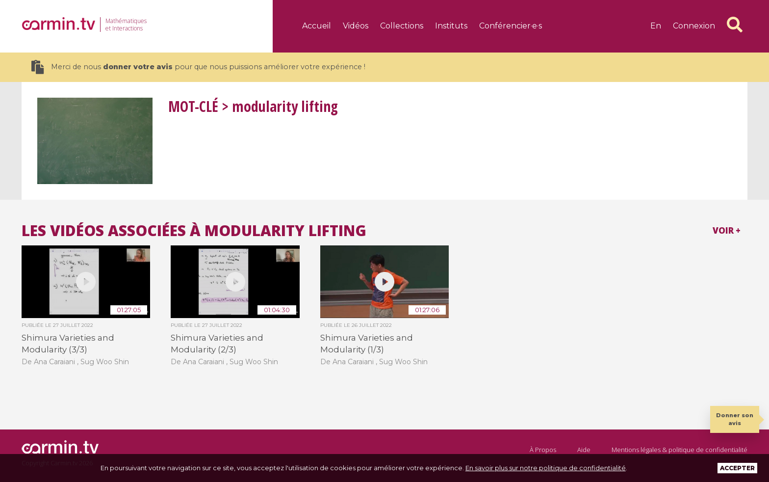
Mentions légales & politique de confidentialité (679, 449)
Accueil (316, 25)
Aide (583, 449)
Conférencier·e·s (510, 25)
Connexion (694, 25)
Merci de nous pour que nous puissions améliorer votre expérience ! (198, 67)
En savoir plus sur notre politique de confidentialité (545, 468)
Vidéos (355, 25)
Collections (401, 25)
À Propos (543, 449)
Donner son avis (734, 419)
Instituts (451, 25)
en (655, 25)
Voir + (727, 230)
